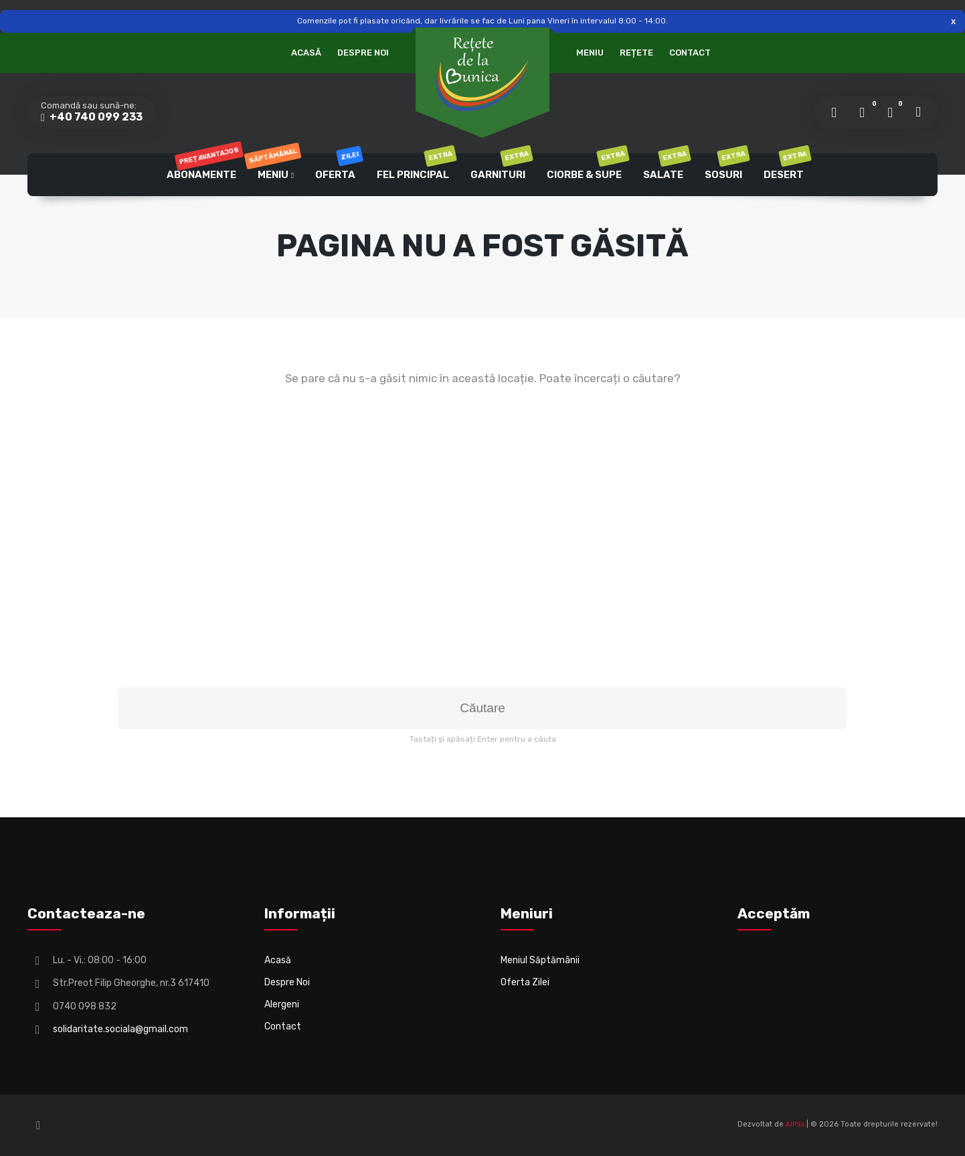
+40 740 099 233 (95, 116)
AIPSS (795, 1125)
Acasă (306, 53)
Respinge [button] (953, 21)
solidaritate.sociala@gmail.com (120, 1029)
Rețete (636, 53)
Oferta (337, 167)
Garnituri (500, 167)
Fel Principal (415, 167)
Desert (786, 167)
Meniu (590, 53)
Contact (690, 53)
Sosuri (726, 167)
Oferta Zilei (525, 982)
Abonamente (204, 167)
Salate (665, 167)
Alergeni (281, 1004)
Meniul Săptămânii (540, 960)
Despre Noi (363, 53)
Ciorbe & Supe (586, 167)
